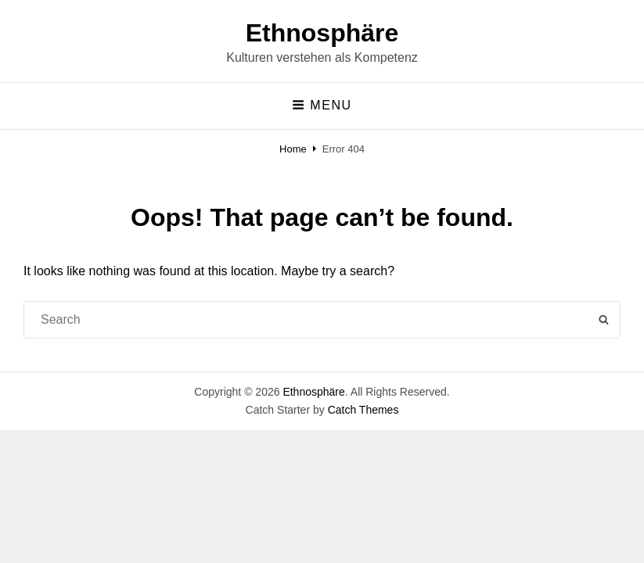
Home (293, 149)
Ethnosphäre (322, 33)
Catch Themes (363, 409)
